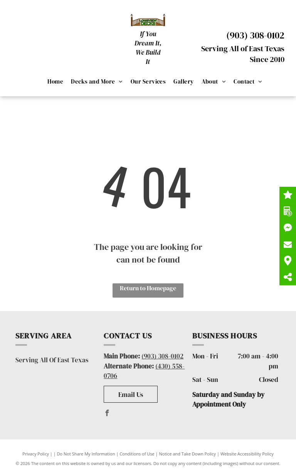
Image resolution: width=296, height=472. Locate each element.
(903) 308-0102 (255, 35)
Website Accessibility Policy (247, 454)
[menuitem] (55, 81)
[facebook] (107, 414)
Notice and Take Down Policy (187, 454)
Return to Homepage (148, 288)
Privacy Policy (35, 454)
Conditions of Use (137, 454)
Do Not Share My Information (86, 454)
